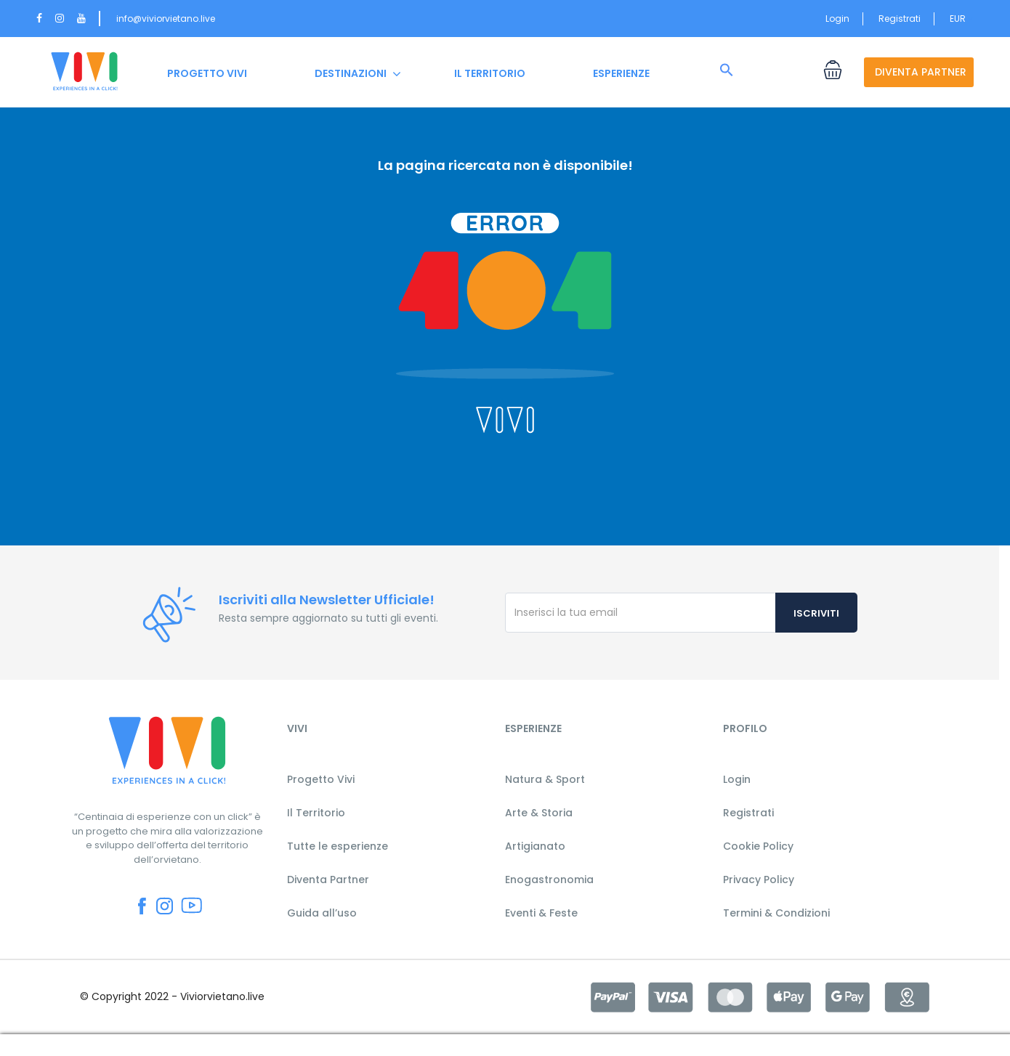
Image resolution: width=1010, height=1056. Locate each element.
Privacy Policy (758, 879)
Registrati (899, 18)
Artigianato (535, 846)
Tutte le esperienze (337, 846)
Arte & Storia (539, 812)
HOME (84, 73)
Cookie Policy (758, 846)
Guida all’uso (322, 913)
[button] (726, 70)
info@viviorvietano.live (165, 18)
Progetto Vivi (321, 779)
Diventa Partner (328, 879)
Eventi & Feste (541, 913)
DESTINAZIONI (351, 73)
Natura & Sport (545, 779)
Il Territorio (316, 812)
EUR (962, 18)
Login (837, 18)
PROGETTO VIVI (207, 73)
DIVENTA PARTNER (920, 72)
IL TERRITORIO (489, 73)
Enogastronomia (549, 879)
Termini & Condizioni (776, 913)
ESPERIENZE (621, 73)
